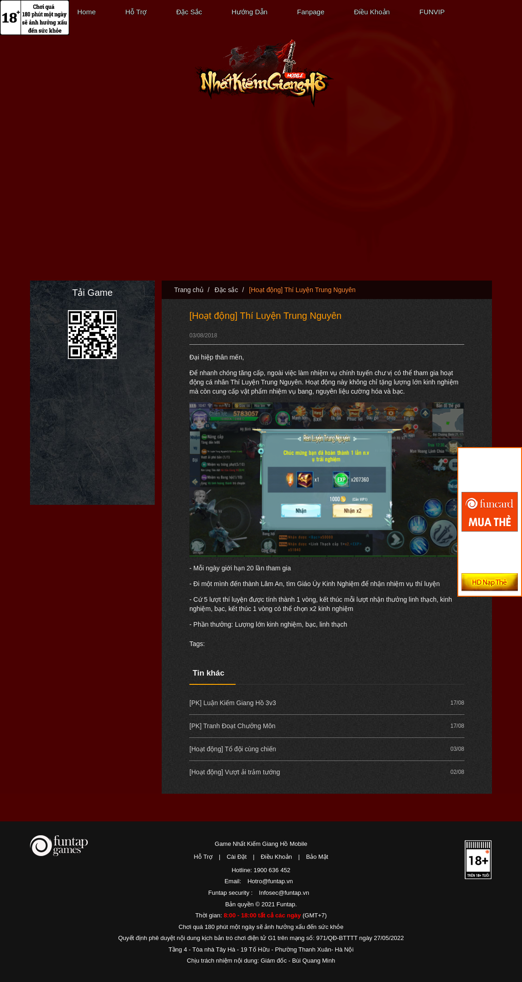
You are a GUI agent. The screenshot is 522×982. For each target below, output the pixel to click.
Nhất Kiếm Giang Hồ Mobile (264, 73)
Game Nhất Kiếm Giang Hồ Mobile (261, 843)
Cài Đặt (237, 856)
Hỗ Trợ (135, 12)
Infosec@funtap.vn (284, 892)
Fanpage (310, 12)
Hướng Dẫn (249, 12)
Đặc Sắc (189, 12)
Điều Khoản (372, 12)
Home (86, 12)
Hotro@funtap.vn (270, 881)
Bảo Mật (317, 856)
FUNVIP (432, 12)
